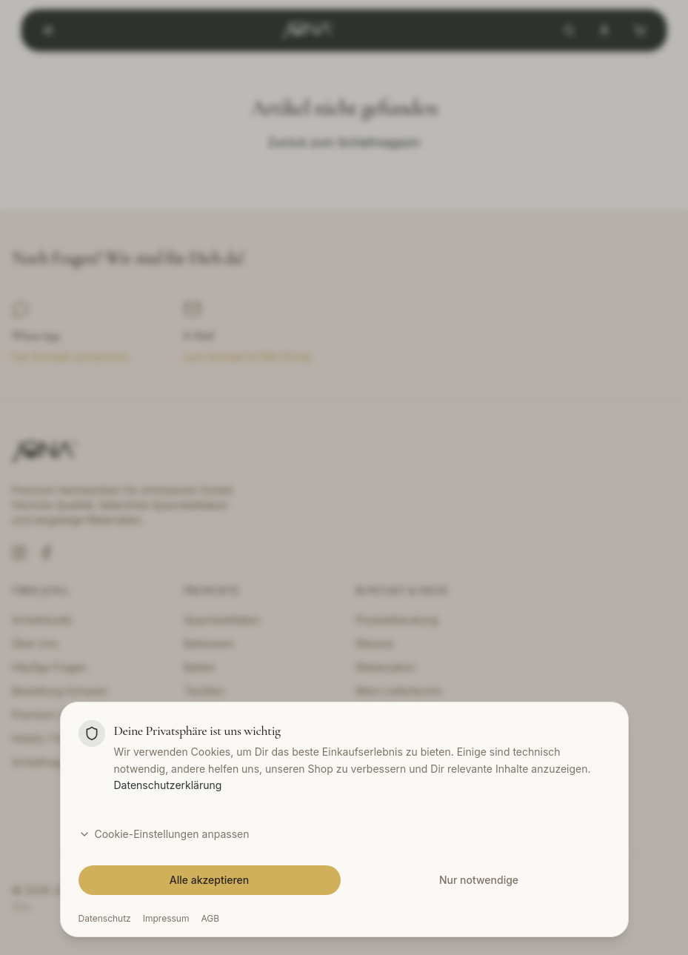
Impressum (166, 918)
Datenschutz (105, 918)
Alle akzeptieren (210, 880)
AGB (210, 918)
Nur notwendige (478, 880)
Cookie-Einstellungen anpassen (164, 834)
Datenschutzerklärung (168, 785)
